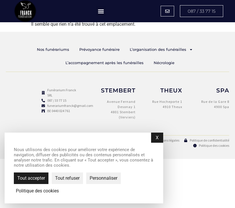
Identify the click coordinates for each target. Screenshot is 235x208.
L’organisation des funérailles (161, 49)
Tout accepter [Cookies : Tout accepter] (31, 178)
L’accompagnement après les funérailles (104, 62)
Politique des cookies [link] (37, 191)
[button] (101, 11)
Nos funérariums (53, 49)
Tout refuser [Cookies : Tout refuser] (67, 178)
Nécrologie (164, 62)
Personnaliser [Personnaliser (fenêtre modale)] (103, 178)
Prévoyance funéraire (99, 49)
